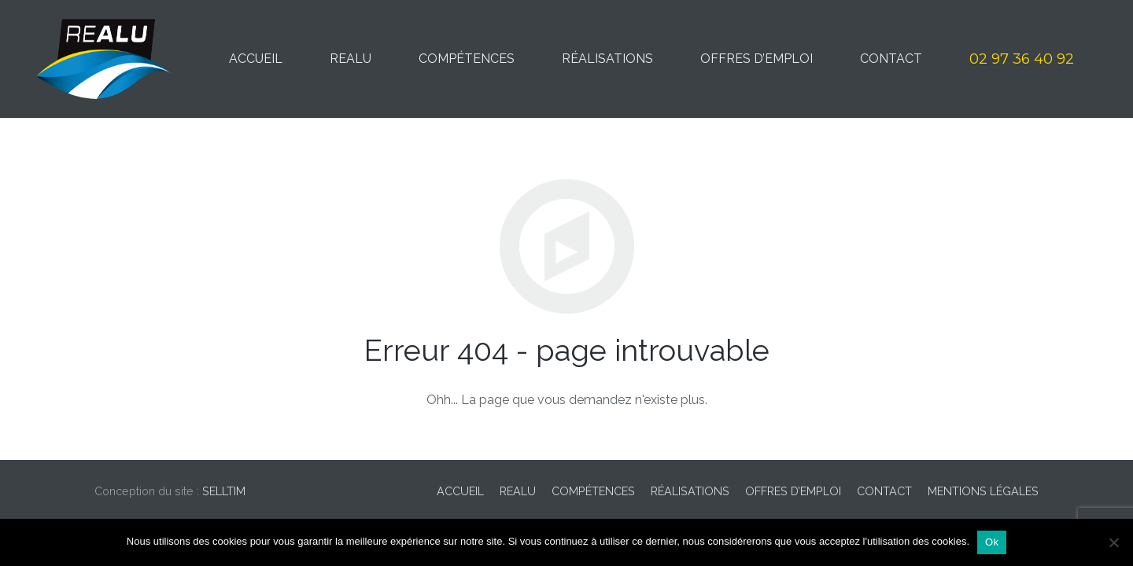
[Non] (1113, 542)
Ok (991, 542)
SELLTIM (223, 491)
